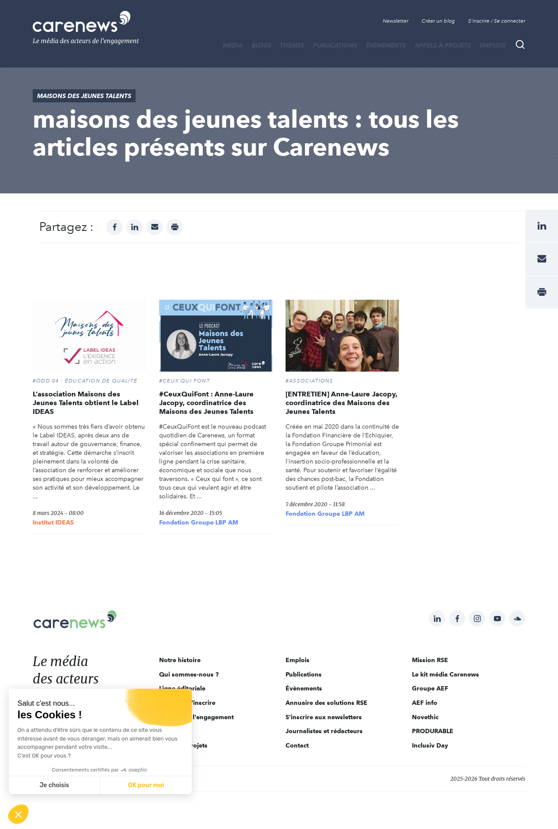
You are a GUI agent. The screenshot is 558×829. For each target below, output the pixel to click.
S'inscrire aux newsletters (324, 717)
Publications (335, 45)
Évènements (386, 45)
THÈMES (292, 45)
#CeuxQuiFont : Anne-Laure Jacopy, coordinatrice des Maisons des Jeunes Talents (206, 403)
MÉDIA (233, 45)
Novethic (425, 717)
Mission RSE (430, 659)
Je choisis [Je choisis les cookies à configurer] (54, 785)
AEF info (424, 702)
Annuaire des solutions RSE (326, 702)
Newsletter (395, 21)
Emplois (493, 45)
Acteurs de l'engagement (196, 717)
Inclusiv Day (430, 745)
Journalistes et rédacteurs (324, 730)
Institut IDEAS (53, 522)
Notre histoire (180, 659)
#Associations (309, 380)
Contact (297, 745)
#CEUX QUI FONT (184, 380)
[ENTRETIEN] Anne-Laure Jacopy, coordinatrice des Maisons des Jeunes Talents (342, 403)
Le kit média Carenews (445, 674)
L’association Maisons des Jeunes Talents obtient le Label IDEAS (86, 403)
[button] (18, 814)
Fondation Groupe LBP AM (198, 522)
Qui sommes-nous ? (189, 674)
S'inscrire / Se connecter (496, 21)
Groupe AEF (430, 688)
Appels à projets (443, 45)
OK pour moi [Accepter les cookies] (146, 785)
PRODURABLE (432, 730)
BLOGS (261, 45)
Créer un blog (438, 21)
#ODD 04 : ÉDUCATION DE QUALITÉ (85, 380)
